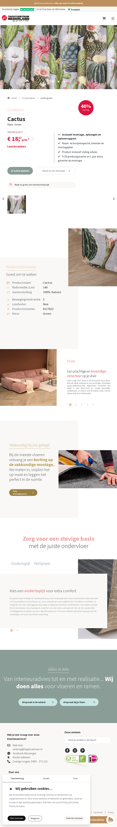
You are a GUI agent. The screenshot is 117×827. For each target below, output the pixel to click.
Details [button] (46, 778)
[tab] (52, 81)
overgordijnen (28, 98)
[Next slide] (114, 199)
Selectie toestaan (74, 818)
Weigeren (35, 818)
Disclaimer (98, 812)
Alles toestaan (16, 818)
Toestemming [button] (17, 778)
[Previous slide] (3, 199)
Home (12, 98)
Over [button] (75, 778)
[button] (58, 3)
